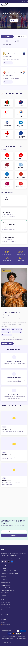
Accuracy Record (5, 604)
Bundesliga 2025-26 (6, 582)
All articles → (4, 409)
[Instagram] (5, 561)
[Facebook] (12, 561)
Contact (3, 622)
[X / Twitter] (8, 561)
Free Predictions (5, 607)
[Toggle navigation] (25, 4)
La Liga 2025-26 (5, 585)
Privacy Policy (4, 614)
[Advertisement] (14, 502)
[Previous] (2, 17)
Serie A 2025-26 (5, 592)
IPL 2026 (3, 568)
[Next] (25, 17)
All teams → (4, 96)
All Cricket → (4, 576)
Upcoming (14, 41)
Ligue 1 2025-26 (5, 588)
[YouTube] (2, 561)
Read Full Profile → (7, 343)
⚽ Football (21, 36)
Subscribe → (14, 535)
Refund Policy (4, 612)
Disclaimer (3, 619)
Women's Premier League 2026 (9, 573)
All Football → (4, 595)
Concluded (6, 44)
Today (5, 41)
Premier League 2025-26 (7, 590)
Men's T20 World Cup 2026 (8, 571)
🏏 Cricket (7, 36)
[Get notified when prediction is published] (25, 50)
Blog (2, 609)
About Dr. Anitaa (5, 602)
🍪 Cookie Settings (5, 624)
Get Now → (14, 20)
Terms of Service (5, 617)
